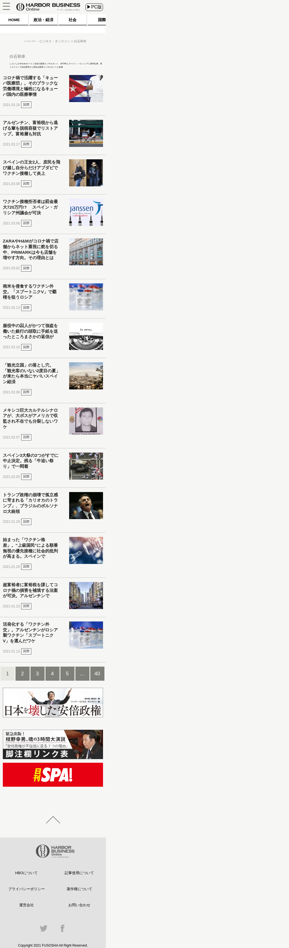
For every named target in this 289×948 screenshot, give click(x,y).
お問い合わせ (79, 905)
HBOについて (26, 873)
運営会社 (26, 905)
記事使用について (79, 873)
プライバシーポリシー (26, 889)
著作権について (79, 889)
